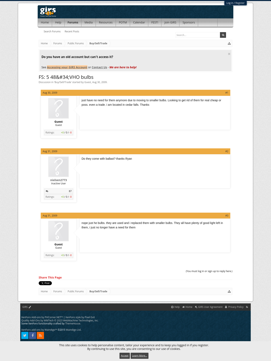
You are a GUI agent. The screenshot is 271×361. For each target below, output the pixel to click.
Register (239, 3)
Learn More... (139, 355)
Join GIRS (170, 22)
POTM (123, 22)
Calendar (139, 22)
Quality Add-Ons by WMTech (59, 320)
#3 (226, 215)
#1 (226, 92)
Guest (87, 82)
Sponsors (188, 22)
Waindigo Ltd (73, 329)
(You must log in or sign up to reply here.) (209, 271)
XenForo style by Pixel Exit (80, 317)
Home (45, 22)
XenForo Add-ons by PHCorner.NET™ (42, 317)
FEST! (154, 22)
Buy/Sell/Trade (63, 82)
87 (70, 191)
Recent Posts (72, 31)
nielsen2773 (58, 180)
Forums (73, 22)
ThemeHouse (72, 323)
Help (58, 22)
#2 (226, 151)
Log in (229, 3)
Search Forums (52, 31)
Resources (105, 22)
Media (88, 22)
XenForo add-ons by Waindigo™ (39, 329)
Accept (124, 355)
